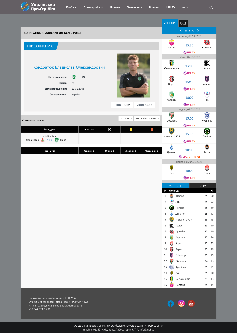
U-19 (183, 23)
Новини (115, 7)
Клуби (70, 7)
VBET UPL (170, 23)
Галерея (154, 7)
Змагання (133, 7)
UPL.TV (170, 7)
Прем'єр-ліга (92, 7)
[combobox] (125, 118)
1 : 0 (49, 139)
